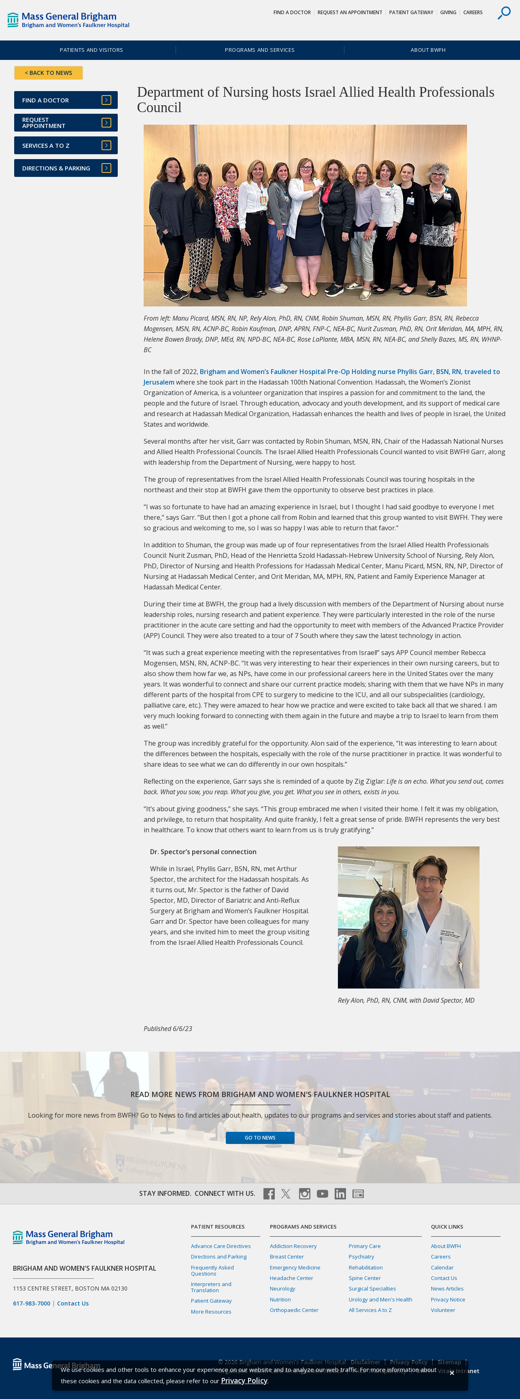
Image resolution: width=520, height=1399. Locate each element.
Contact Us (73, 1303)
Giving (448, 12)
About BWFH (428, 49)
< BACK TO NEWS (48, 73)
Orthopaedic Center (294, 1310)
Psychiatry (361, 1256)
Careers (473, 12)
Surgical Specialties (372, 1288)
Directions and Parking (218, 1256)
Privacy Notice (448, 1299)
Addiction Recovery (293, 1246)
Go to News (260, 1137)
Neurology (282, 1288)
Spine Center (365, 1278)
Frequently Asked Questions (212, 1270)
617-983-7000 (31, 1303)
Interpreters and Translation (211, 1287)
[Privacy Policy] (244, 1381)
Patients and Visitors (91, 49)
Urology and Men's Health (380, 1299)
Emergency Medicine (295, 1267)
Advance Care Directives (221, 1246)
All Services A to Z (370, 1310)
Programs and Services (260, 49)
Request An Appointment (350, 12)
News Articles (447, 1288)
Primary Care (365, 1246)
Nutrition (280, 1299)
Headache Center (291, 1278)
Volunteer (443, 1310)
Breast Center (287, 1256)
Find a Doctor (292, 12)
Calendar (442, 1267)
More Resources (211, 1311)
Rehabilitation (366, 1267)
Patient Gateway (411, 12)
